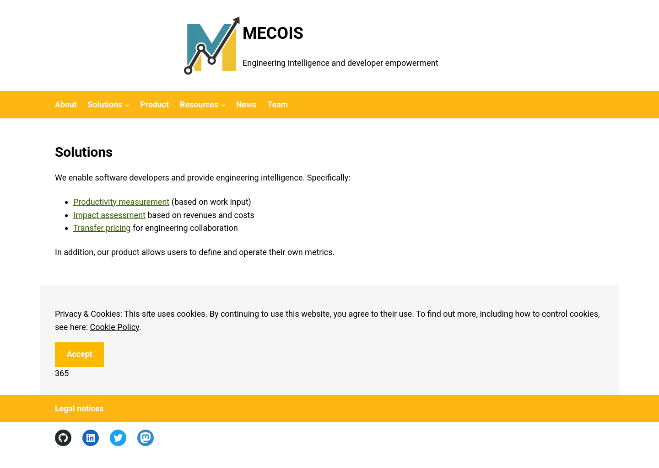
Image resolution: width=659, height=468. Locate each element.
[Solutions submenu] (127, 104)
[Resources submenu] (223, 104)
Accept (79, 354)
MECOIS (273, 33)
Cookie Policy (114, 327)
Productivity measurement (121, 202)
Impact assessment (109, 215)
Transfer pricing (101, 228)
